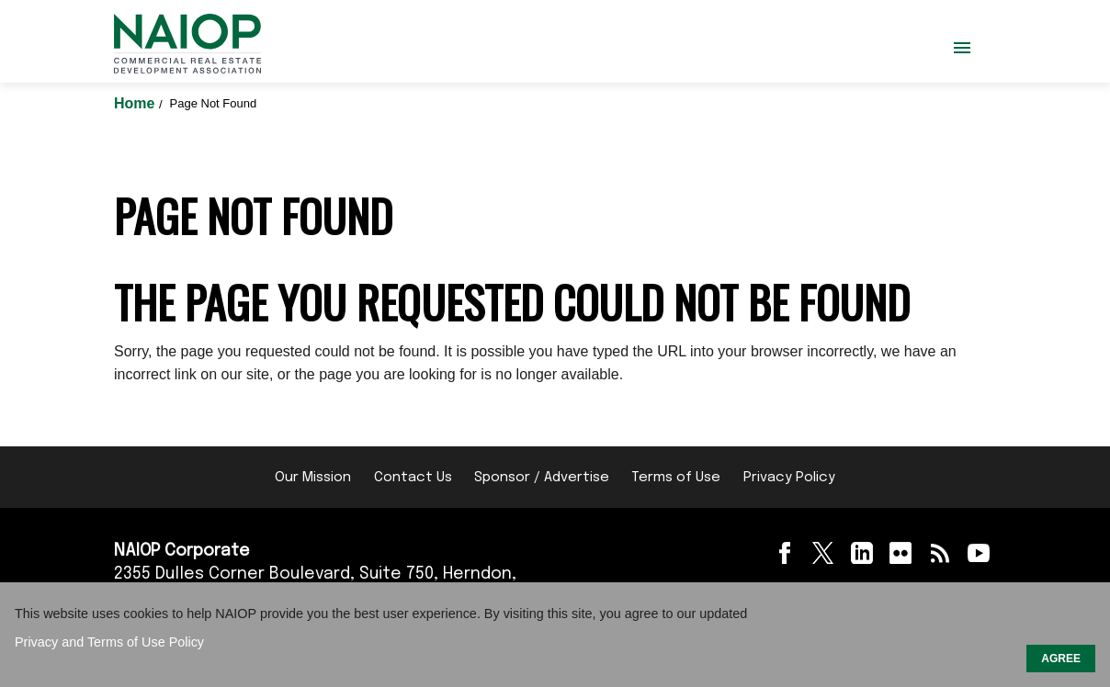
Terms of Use (675, 477)
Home (136, 103)
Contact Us (413, 477)
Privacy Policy (789, 477)
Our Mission (313, 477)
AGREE (1061, 658)
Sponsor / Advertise (541, 477)
